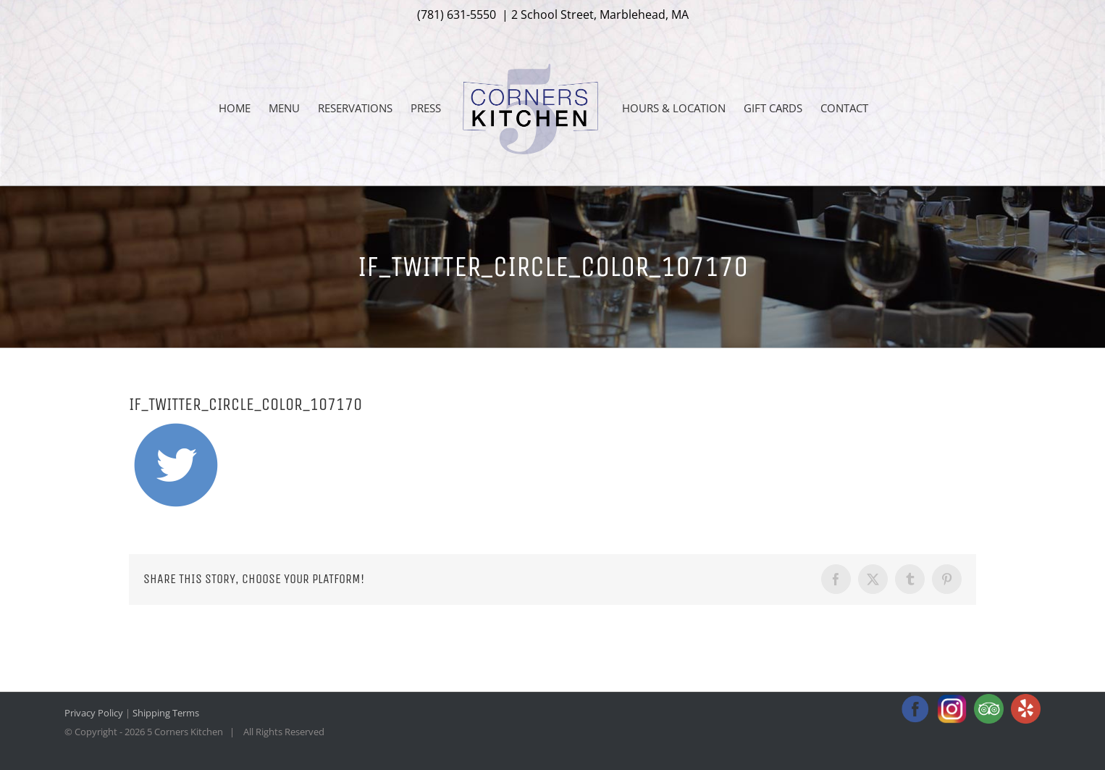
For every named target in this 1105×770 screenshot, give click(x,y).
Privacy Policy (93, 712)
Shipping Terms (166, 712)
